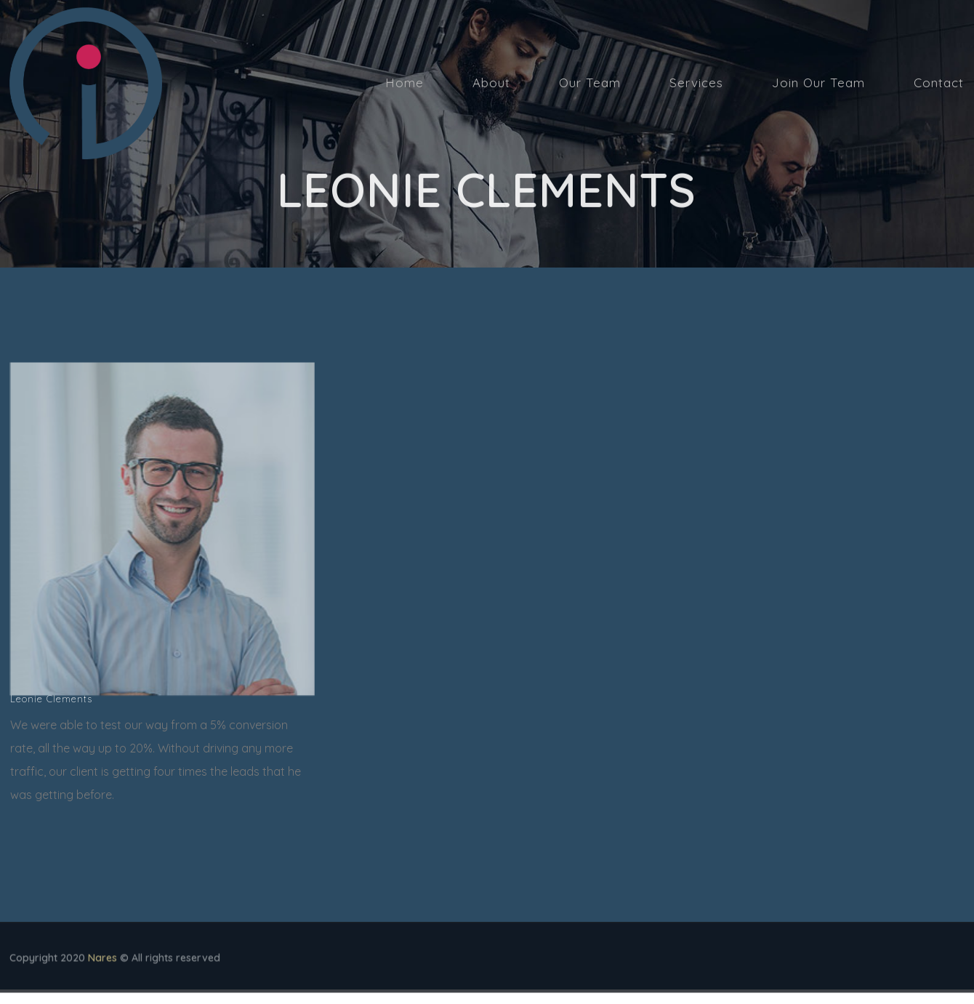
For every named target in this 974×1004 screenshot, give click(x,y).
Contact (939, 82)
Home (404, 82)
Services (696, 82)
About (491, 82)
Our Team (590, 82)
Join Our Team (818, 82)
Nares (102, 960)
